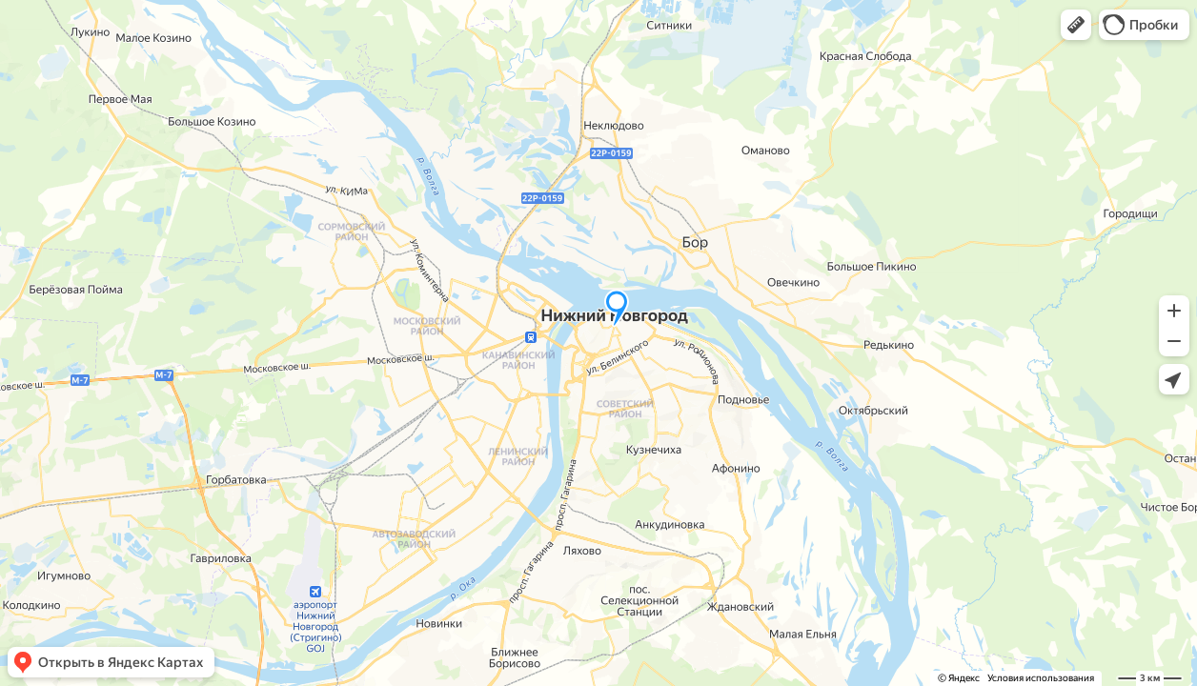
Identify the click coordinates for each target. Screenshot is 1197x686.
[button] (1076, 25)
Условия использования (1040, 678)
